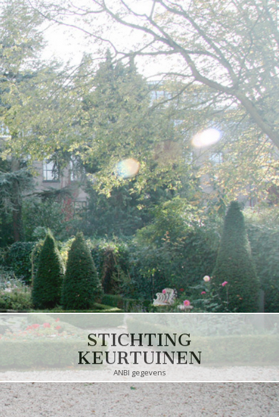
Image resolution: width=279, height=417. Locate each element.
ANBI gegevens (139, 373)
